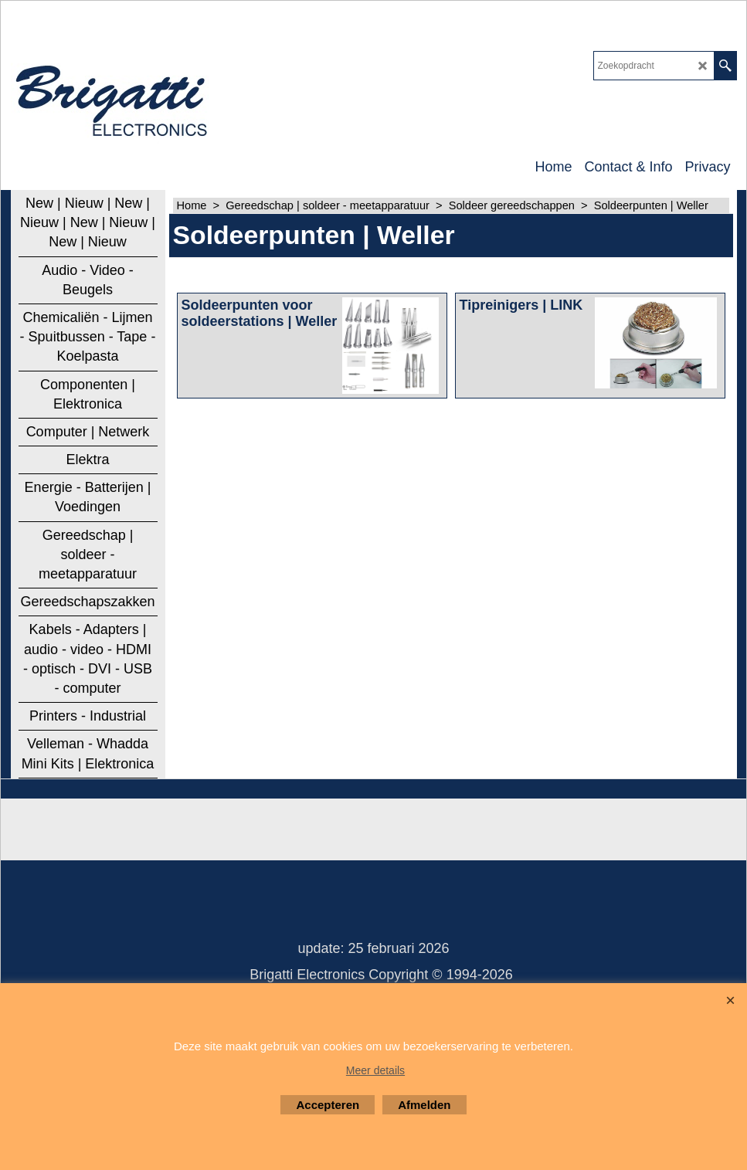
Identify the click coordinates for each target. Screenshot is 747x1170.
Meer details (375, 1070)
